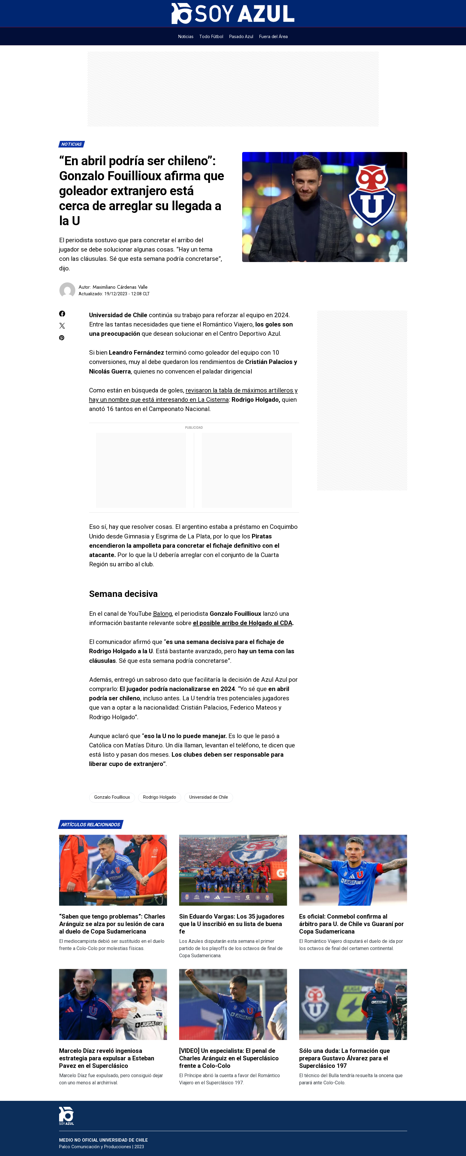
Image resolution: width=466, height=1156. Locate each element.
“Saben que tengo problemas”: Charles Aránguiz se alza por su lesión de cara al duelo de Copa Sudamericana (112, 924)
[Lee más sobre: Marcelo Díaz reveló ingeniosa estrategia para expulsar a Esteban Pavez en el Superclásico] (113, 1004)
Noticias (71, 144)
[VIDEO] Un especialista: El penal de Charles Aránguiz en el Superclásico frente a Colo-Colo (229, 1058)
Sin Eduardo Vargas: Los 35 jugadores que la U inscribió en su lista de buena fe (231, 924)
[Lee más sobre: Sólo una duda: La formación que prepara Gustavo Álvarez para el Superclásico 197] (353, 1004)
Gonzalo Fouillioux (112, 797)
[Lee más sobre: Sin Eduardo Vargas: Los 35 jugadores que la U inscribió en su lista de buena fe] (233, 870)
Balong (162, 613)
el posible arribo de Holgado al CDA (242, 623)
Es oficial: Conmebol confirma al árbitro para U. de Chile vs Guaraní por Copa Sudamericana (351, 924)
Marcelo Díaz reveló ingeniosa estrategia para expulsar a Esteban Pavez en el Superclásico (106, 1058)
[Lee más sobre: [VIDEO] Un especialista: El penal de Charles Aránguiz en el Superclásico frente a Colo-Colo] (233, 1004)
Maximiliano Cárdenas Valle (120, 287)
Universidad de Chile (208, 797)
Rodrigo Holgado (159, 797)
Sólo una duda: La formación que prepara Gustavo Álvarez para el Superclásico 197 (344, 1058)
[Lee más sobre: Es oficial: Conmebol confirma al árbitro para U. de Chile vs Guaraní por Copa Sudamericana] (353, 870)
